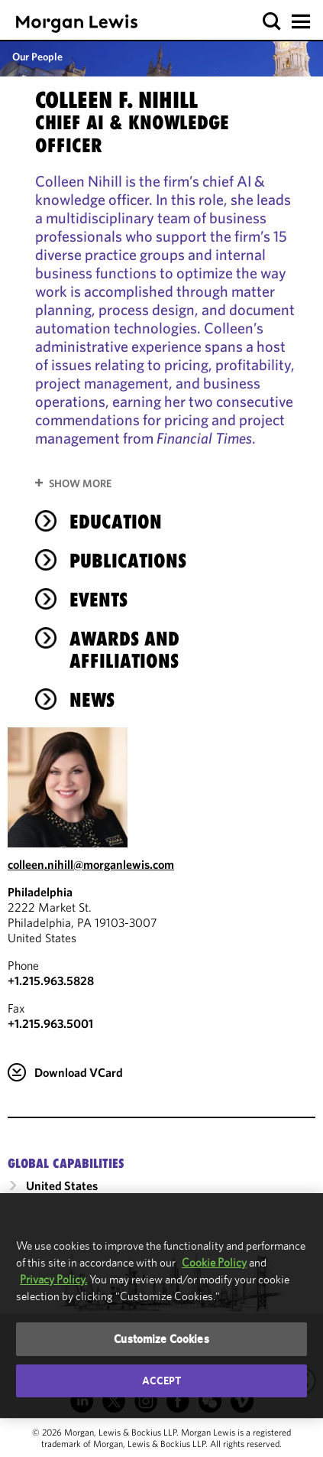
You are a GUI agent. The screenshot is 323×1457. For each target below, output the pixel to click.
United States (62, 1185)
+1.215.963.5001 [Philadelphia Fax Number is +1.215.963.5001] (50, 1023)
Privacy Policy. (53, 1279)
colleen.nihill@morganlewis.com (91, 864)
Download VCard (78, 1072)
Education (115, 521)
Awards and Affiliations (124, 649)
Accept (162, 1380)
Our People (37, 56)
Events (98, 599)
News (92, 699)
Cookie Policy (214, 1262)
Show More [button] (80, 483)
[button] (272, 21)
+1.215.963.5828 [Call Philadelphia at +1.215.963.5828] (51, 980)
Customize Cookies (161, 1339)
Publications (127, 560)
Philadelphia (40, 891)
